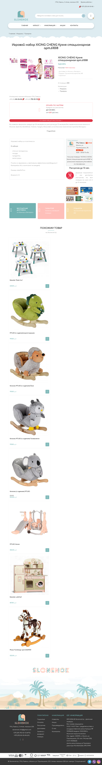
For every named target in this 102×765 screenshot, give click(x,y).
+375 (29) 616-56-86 (86, 7)
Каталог (36, 25)
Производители (58, 725)
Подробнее (51, 131)
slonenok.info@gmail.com (21, 730)
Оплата (40, 722)
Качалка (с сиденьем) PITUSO (20, 491)
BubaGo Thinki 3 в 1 (16, 280)
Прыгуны (27, 33)
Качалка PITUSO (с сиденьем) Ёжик (22, 386)
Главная (24, 25)
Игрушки (19, 33)
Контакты (74, 25)
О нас (54, 728)
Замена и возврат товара (40, 734)
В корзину (47, 286)
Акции (62, 25)
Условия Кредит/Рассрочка (51, 120)
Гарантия (41, 719)
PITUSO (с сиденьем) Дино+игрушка (22, 333)
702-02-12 (31, 99)
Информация (49, 25)
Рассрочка (41, 725)
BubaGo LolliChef (16, 597)
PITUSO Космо (15, 544)
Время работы (86, 2)
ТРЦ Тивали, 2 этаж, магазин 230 (67, 2)
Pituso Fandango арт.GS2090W (20, 650)
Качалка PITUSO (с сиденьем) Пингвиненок (24, 438)
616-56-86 (15, 99)
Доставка (41, 728)
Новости (55, 719)
